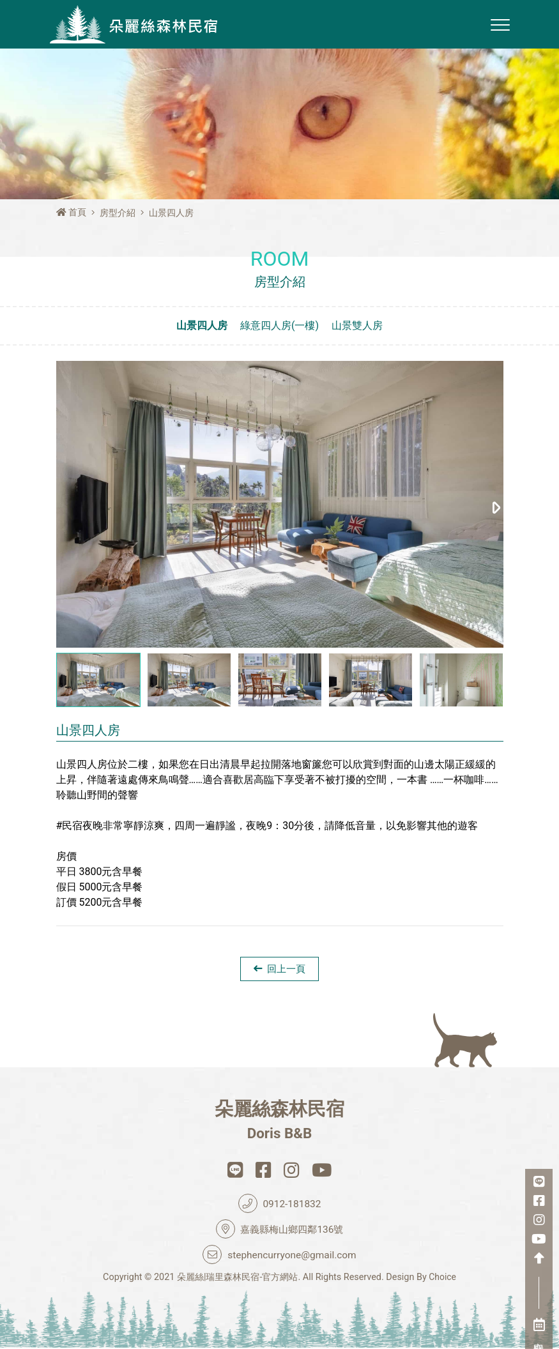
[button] (497, 504)
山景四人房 (201, 325)
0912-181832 (279, 1204)
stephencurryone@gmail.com (280, 1255)
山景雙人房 (357, 325)
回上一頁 (279, 969)
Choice (443, 1278)
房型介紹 (117, 213)
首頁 (71, 212)
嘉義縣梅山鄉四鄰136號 (280, 1230)
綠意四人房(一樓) (279, 325)
